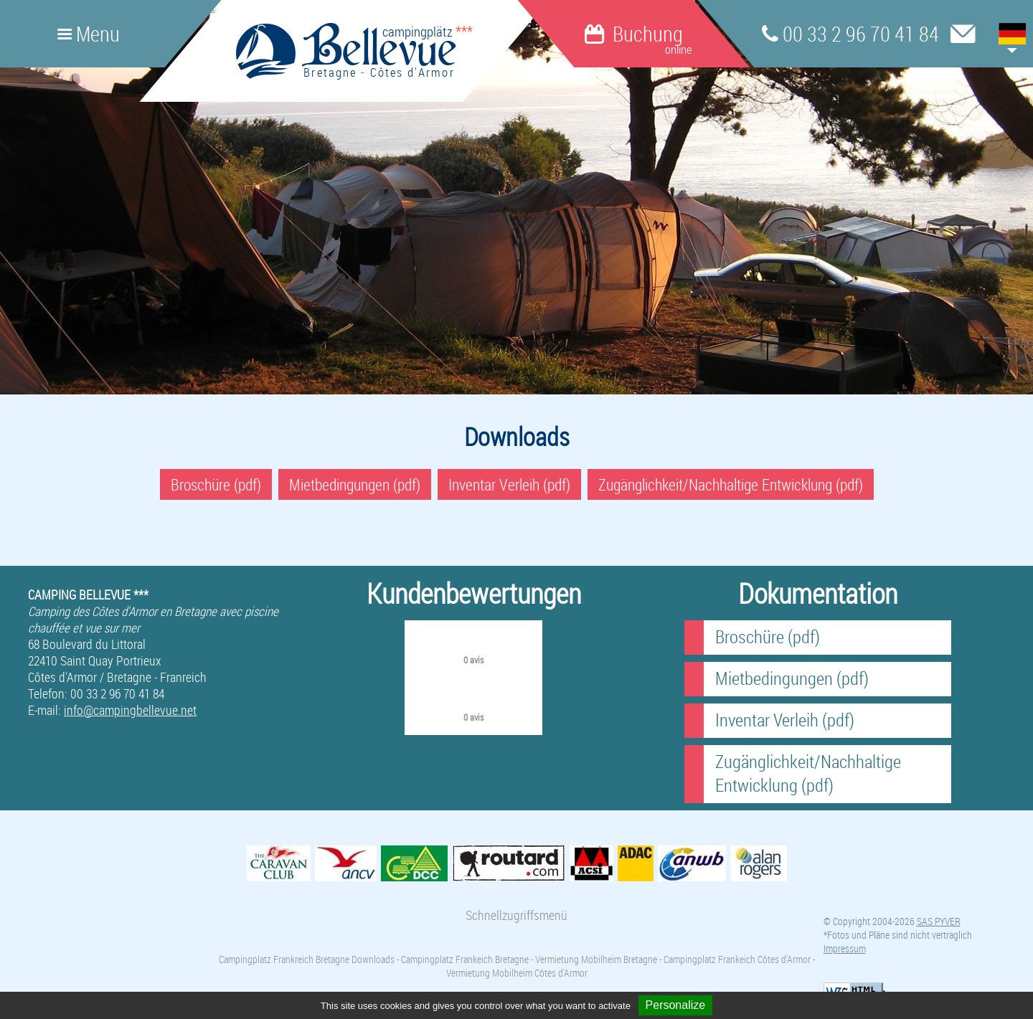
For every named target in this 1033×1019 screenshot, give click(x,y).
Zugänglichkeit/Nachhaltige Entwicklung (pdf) (730, 484)
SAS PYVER (939, 921)
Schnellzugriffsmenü (516, 915)
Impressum (845, 948)
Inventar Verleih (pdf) (509, 484)
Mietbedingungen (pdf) (354, 484)
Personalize (676, 1005)
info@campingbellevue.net (130, 710)
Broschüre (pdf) (216, 484)
